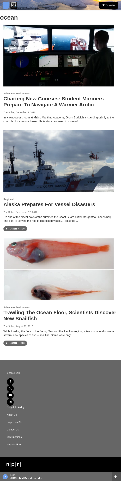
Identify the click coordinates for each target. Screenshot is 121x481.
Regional (8, 199)
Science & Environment (16, 93)
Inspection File (14, 422)
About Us (12, 415)
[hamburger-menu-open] (6, 5)
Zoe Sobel (8, 112)
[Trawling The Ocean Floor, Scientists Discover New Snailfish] (58, 269)
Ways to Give (14, 444)
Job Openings (14, 437)
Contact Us (13, 429)
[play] (5, 476)
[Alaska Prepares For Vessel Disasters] (58, 161)
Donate (110, 5)
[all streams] (116, 476)
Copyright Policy (15, 407)
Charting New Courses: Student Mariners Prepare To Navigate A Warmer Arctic (53, 101)
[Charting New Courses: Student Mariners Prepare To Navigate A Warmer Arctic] (58, 55)
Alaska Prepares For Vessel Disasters (49, 204)
